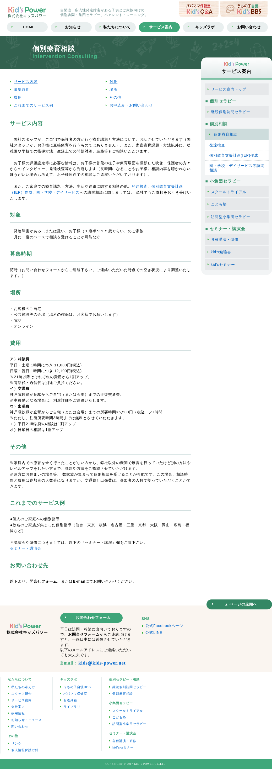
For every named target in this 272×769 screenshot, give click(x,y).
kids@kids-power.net (102, 663)
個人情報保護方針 (25, 750)
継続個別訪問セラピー (230, 112)
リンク (16, 743)
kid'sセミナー (223, 264)
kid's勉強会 (221, 252)
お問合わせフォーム (93, 617)
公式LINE (153, 632)
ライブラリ (71, 707)
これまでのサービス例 (33, 105)
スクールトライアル (228, 192)
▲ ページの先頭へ (241, 604)
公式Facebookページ (164, 626)
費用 (18, 97)
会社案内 (18, 707)
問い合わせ (19, 726)
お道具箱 (70, 700)
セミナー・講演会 (25, 548)
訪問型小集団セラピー (230, 217)
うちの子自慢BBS (77, 687)
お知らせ (73, 27)
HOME (29, 27)
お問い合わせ (249, 27)
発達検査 (140, 186)
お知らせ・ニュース (26, 720)
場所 (113, 89)
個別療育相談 (225, 134)
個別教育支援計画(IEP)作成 (233, 155)
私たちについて (117, 27)
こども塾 (219, 204)
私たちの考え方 (23, 687)
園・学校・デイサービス (58, 192)
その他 (115, 97)
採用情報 (18, 713)
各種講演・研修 (224, 239)
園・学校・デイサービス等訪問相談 (236, 168)
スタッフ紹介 (21, 694)
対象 (113, 82)
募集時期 (22, 89)
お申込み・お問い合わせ (131, 105)
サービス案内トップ (228, 89)
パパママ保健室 (75, 694)
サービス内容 (25, 82)
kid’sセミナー (123, 747)
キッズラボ (205, 27)
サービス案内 (21, 700)
